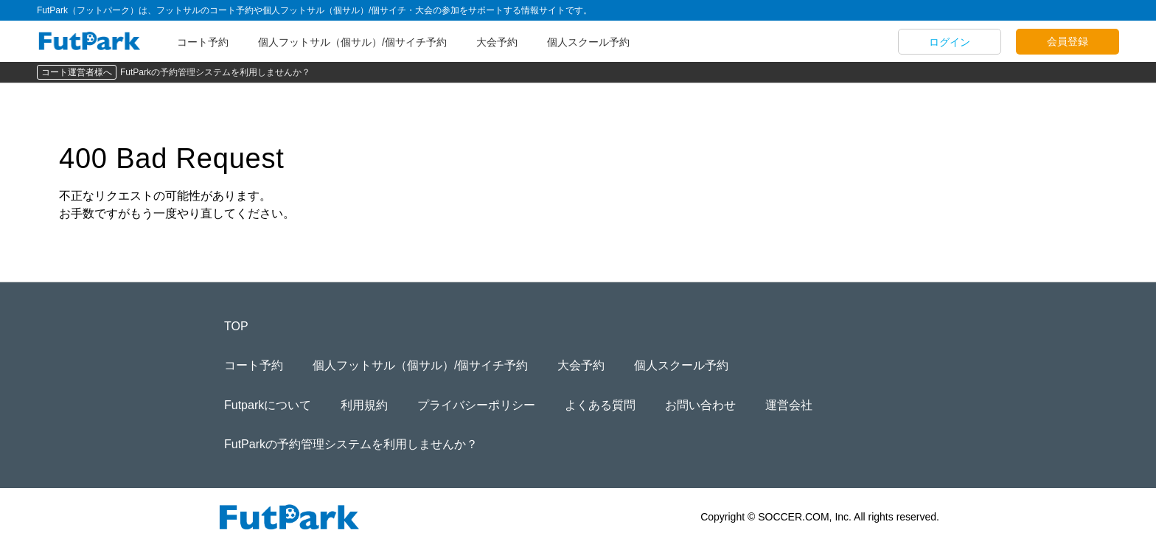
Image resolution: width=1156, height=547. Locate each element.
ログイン (949, 42)
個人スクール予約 (588, 42)
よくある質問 (600, 405)
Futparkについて (267, 405)
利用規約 (364, 405)
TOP (236, 326)
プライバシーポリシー (476, 405)
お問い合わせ (700, 405)
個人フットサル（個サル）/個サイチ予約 (352, 42)
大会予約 (497, 42)
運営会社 (788, 405)
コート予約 (203, 42)
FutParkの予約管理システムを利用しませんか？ (215, 72)
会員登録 (1067, 41)
